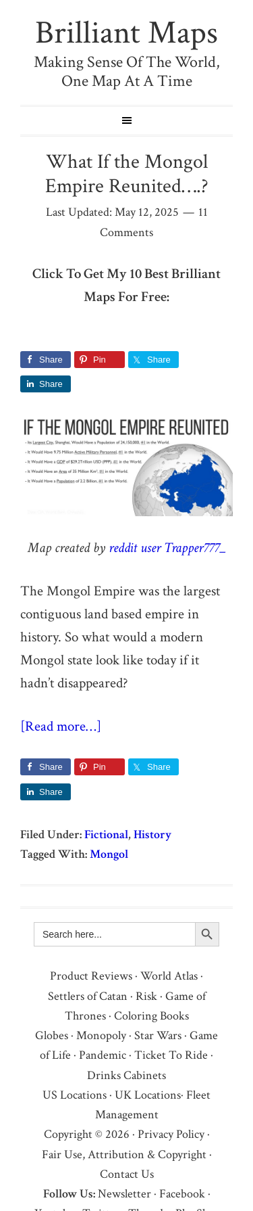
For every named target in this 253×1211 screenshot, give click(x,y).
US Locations (75, 1095)
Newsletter (124, 1194)
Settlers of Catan (88, 996)
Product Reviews (91, 976)
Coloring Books (151, 1016)
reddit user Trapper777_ (167, 548)
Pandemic (102, 1055)
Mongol (109, 854)
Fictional (106, 834)
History (152, 834)
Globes (51, 1035)
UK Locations (148, 1095)
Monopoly (101, 1035)
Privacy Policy (171, 1134)
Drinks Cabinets (126, 1075)
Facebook (182, 1194)
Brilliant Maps (126, 33)
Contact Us (127, 1174)
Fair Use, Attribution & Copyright (124, 1154)
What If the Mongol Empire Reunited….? (126, 174)
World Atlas (169, 976)
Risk (146, 996)
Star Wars (157, 1035)
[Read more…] (60, 726)
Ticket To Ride (171, 1055)
